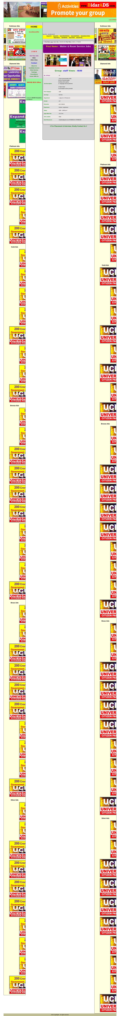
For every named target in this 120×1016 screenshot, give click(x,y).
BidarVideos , (57, 37)
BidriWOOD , (65, 37)
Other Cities (34, 60)
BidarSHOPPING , (75, 36)
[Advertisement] (66, 27)
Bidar (34, 58)
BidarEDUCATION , (85, 36)
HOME (34, 27)
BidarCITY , (49, 36)
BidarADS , (56, 36)
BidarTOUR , (72, 37)
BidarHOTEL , (79, 37)
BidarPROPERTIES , (65, 36)
